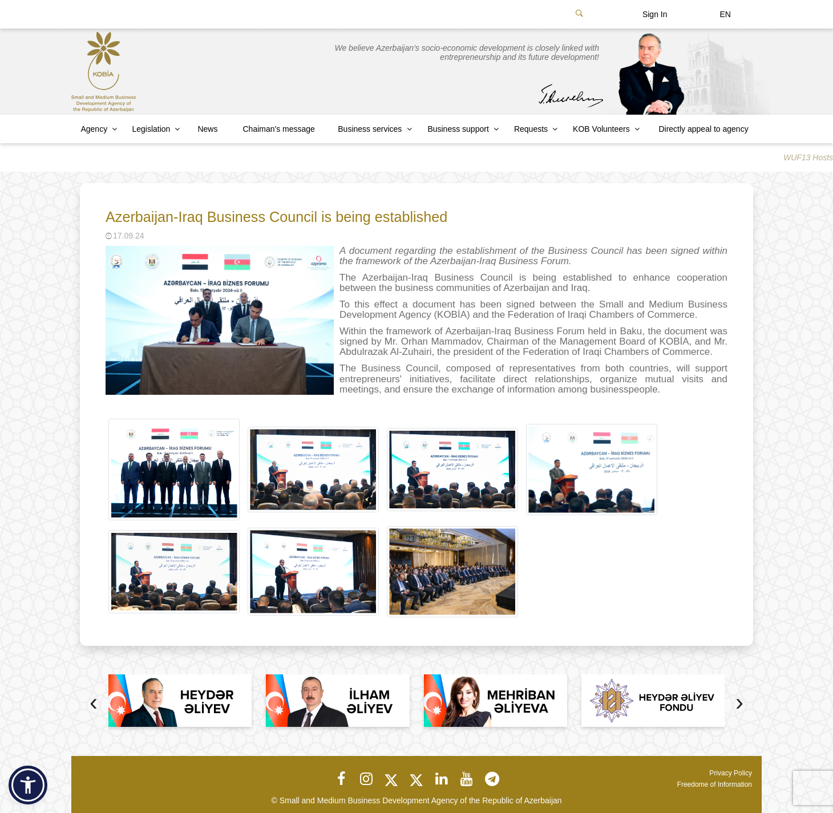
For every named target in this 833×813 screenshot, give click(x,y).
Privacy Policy (730, 773)
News (207, 129)
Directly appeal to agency (703, 129)
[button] (28, 785)
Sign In (655, 14)
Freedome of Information (714, 784)
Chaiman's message (279, 129)
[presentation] (93, 704)
